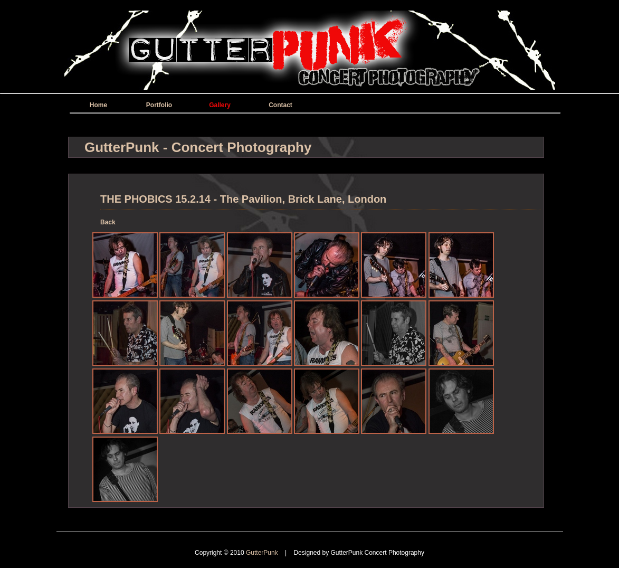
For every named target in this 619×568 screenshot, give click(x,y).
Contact (280, 105)
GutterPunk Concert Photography (377, 552)
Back (108, 222)
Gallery (220, 105)
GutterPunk (263, 552)
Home (98, 105)
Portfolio (159, 105)
